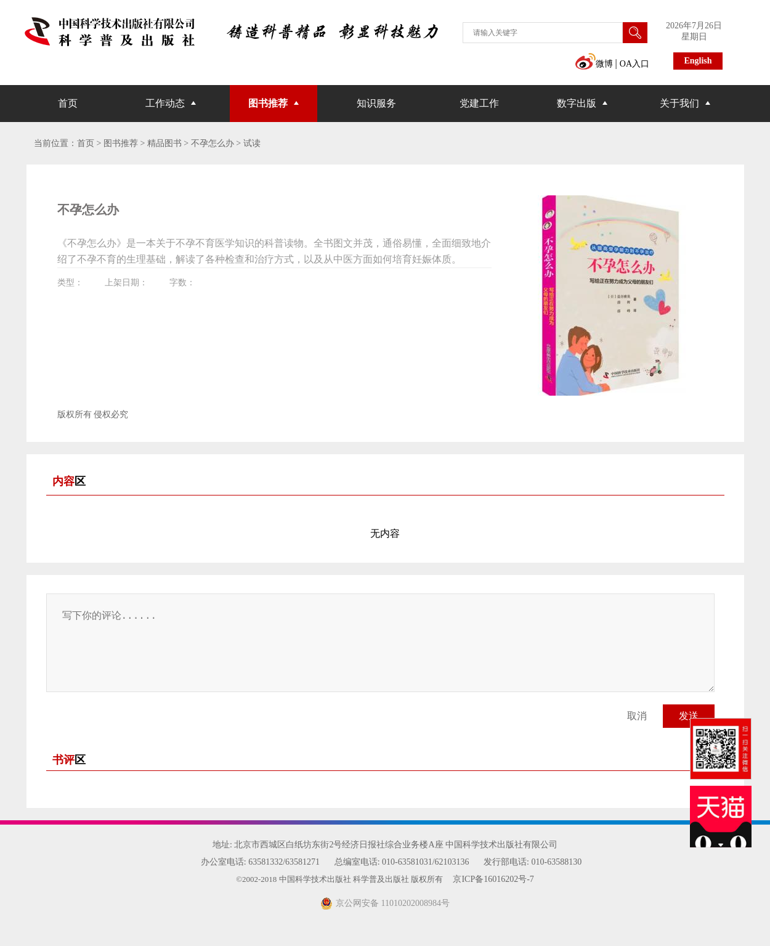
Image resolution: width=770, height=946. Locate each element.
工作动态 (165, 103)
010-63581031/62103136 (425, 861)
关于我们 (679, 103)
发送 (689, 716)
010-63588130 (556, 861)
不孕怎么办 (212, 143)
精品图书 (164, 143)
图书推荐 (268, 103)
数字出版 (576, 103)
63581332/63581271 (284, 861)
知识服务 (376, 103)
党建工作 (479, 103)
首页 (68, 103)
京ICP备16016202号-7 (493, 879)
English (697, 60)
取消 (637, 716)
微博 (594, 63)
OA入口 (634, 63)
